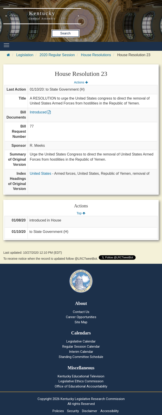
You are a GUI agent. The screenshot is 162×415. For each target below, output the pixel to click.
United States (40, 173)
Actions (81, 82)
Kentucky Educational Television (81, 376)
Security (73, 411)
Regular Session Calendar (81, 347)
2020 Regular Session (57, 55)
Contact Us (81, 312)
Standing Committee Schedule (81, 357)
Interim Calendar (81, 352)
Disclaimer (89, 411)
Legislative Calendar (81, 341)
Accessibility (109, 411)
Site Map (81, 322)
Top (81, 213)
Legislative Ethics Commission (81, 381)
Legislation (25, 55)
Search (65, 33)
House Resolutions (96, 55)
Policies (58, 411)
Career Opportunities (81, 317)
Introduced (40, 112)
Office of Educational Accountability (81, 386)
